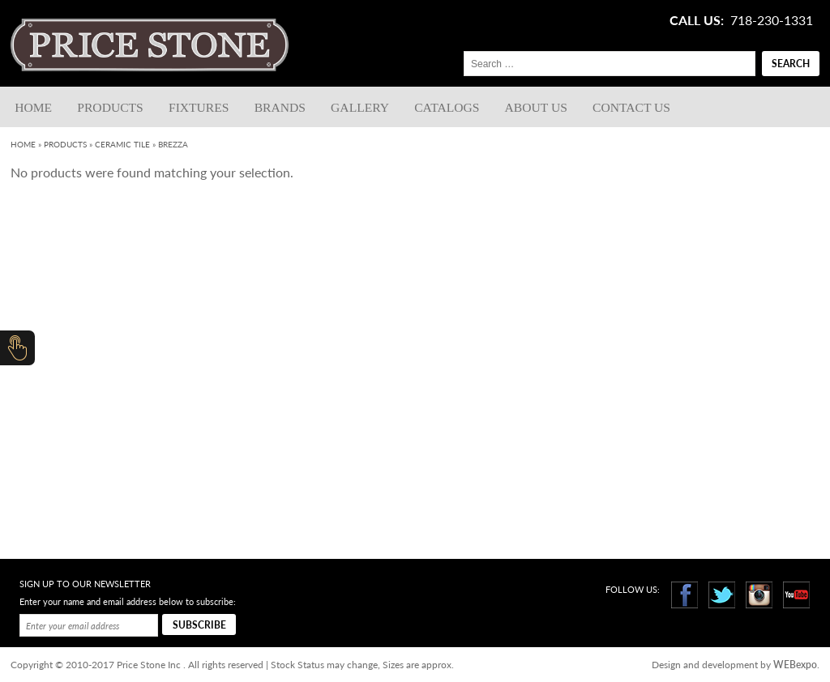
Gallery (360, 107)
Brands (280, 107)
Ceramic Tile (122, 144)
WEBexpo (795, 665)
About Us (536, 107)
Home (33, 107)
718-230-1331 (771, 20)
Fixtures (199, 107)
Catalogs (446, 107)
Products (110, 107)
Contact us (631, 107)
